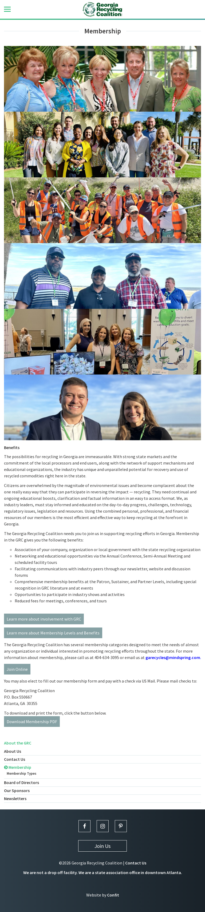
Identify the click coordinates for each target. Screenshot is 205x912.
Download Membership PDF (32, 721)
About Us (12, 751)
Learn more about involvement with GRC (44, 619)
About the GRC (17, 743)
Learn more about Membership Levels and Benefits (53, 633)
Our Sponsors (17, 790)
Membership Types (21, 773)
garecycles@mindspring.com (172, 657)
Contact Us (14, 759)
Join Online (17, 669)
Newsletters (15, 798)
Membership (17, 767)
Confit (113, 895)
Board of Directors (21, 782)
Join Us (102, 846)
